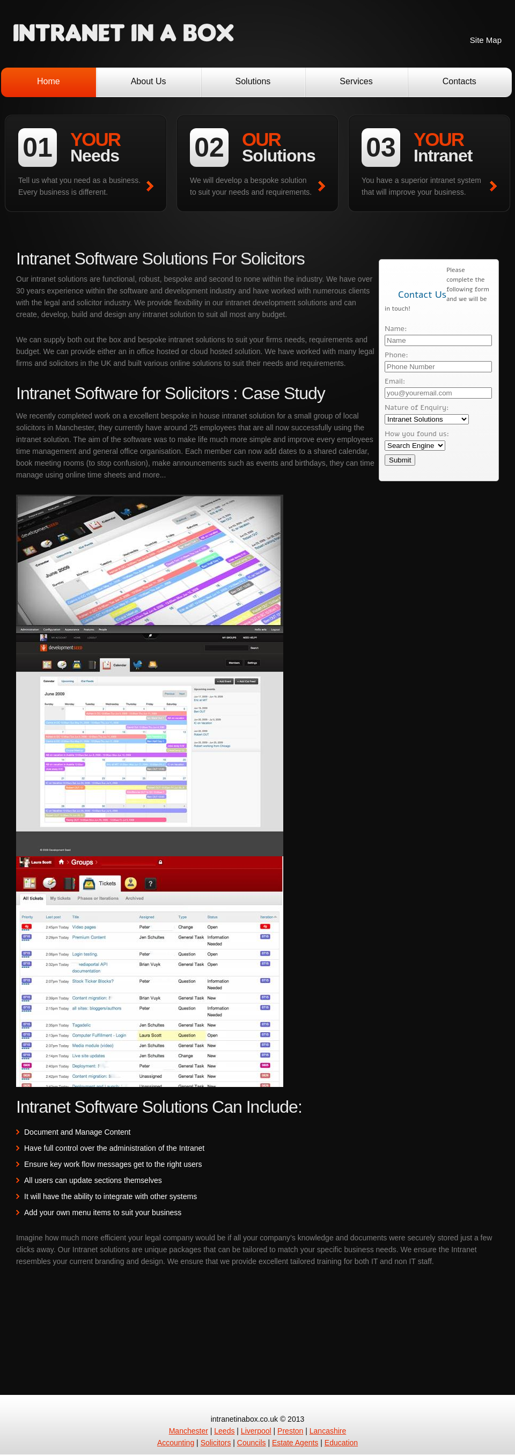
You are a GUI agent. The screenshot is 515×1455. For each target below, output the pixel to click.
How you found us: (417, 434)
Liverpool (256, 1431)
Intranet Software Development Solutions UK (123, 34)
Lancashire (328, 1431)
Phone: (396, 355)
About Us (148, 81)
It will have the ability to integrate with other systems (110, 1196)
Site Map (486, 40)
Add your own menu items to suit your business (102, 1212)
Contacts (459, 81)
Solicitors (216, 1442)
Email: (395, 381)
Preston (290, 1431)
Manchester (188, 1431)
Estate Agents (295, 1442)
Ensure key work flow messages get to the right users (113, 1164)
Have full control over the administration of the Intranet (114, 1148)
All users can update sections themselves (93, 1180)
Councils (251, 1442)
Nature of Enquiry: (417, 407)
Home (48, 81)
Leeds (224, 1431)
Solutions (253, 81)
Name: (396, 329)
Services (356, 81)
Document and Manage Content (77, 1132)
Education (341, 1442)
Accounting (175, 1442)
